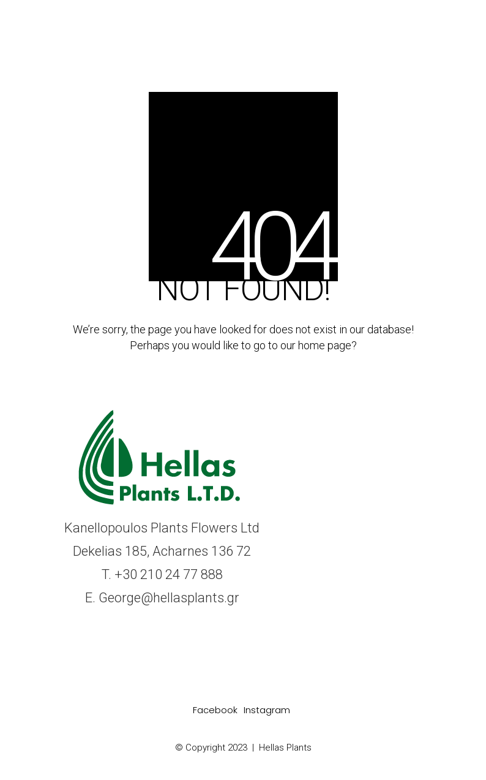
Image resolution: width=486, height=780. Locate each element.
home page (324, 345)
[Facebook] (215, 710)
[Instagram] (267, 710)
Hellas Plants (285, 747)
